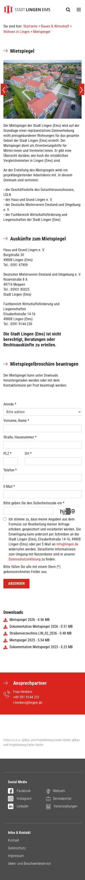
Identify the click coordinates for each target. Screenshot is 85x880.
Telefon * (10, 470)
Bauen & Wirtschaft (55, 26)
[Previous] (3, 89)
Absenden (16, 583)
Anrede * (9, 404)
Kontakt (13, 840)
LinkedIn (18, 806)
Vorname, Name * (16, 420)
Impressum (16, 856)
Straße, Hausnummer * (19, 437)
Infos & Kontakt (19, 832)
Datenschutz (17, 848)
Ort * (28, 453)
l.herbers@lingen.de (27, 702)
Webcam (55, 791)
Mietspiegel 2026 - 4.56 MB (26, 620)
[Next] (81, 89)
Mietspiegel (41, 32)
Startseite (30, 26)
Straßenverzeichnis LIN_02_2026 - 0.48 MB (37, 633)
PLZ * (7, 453)
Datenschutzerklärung (25, 559)
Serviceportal (58, 799)
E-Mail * (9, 486)
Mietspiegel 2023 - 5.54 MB (26, 640)
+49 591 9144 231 (26, 697)
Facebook (19, 791)
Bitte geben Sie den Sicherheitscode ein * (33, 503)
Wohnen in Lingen (16, 32)
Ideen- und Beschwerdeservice (29, 863)
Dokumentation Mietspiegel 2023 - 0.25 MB (38, 647)
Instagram (20, 798)
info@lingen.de (67, 544)
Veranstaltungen (61, 806)
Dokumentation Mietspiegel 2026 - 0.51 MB (38, 626)
